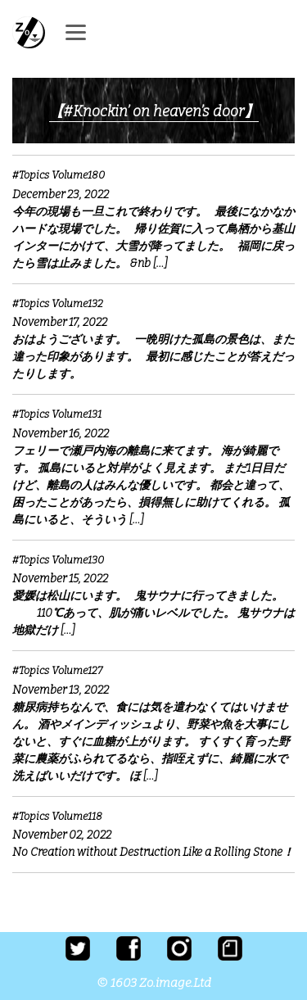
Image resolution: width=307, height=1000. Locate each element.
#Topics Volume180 (58, 175)
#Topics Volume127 (57, 670)
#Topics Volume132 (57, 303)
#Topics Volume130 (58, 560)
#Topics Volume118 (57, 816)
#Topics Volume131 (57, 414)
